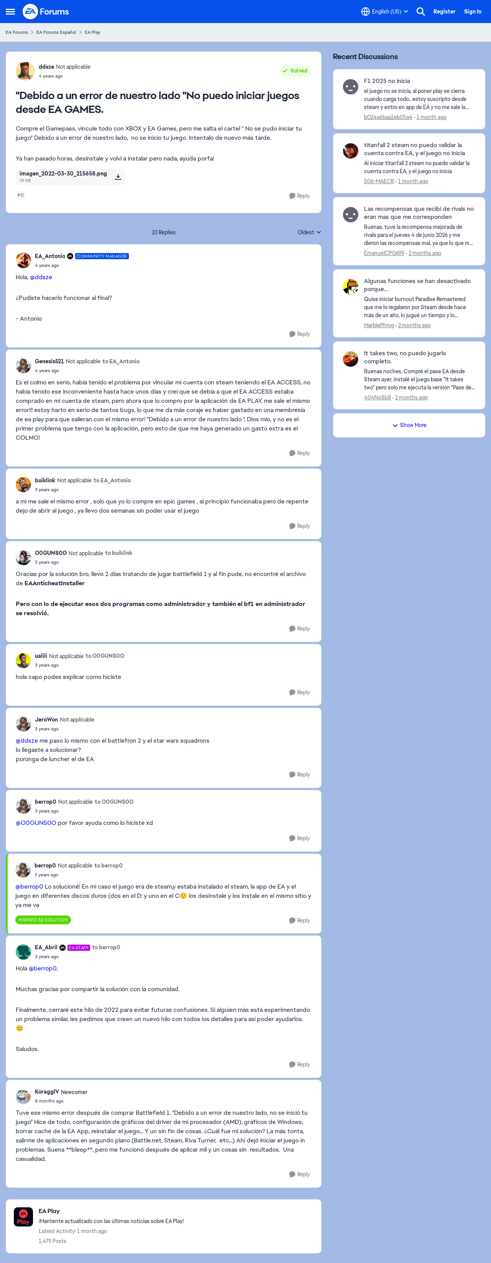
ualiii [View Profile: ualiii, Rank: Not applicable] (41, 655)
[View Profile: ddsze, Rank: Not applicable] (25, 71)
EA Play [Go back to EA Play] (92, 32)
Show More (409, 425)
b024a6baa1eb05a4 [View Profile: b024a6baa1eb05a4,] (388, 117)
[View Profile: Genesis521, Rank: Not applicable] (23, 365)
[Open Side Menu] (10, 11)
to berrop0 (108, 865)
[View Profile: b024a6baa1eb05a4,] (350, 86)
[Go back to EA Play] (111, 1211)
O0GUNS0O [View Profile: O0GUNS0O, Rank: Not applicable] (51, 553)
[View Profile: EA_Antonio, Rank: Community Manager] (23, 260)
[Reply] (299, 196)
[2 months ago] (423, 253)
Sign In (472, 11)
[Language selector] (385, 11)
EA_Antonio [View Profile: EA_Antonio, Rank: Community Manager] (50, 256)
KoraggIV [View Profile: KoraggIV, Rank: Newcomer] (47, 1091)
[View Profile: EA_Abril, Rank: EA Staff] (23, 952)
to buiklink (118, 553)
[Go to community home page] (46, 11)
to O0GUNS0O (105, 655)
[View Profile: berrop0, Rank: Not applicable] (23, 806)
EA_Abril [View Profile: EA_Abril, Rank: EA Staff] (46, 947)
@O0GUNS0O (36, 823)
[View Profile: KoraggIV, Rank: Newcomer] (23, 1096)
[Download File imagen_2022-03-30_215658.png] (118, 177)
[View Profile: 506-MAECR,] (350, 151)
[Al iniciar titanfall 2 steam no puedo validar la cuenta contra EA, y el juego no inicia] (419, 167)
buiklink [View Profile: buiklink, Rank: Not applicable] (45, 480)
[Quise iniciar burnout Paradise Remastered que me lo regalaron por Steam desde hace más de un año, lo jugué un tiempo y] (419, 307)
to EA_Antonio (121, 361)
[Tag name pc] (21, 195)
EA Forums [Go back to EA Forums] (17, 32)
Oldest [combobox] (309, 233)
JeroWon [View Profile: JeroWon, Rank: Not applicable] (46, 719)
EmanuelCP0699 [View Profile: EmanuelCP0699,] (384, 253)
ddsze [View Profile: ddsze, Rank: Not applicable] (46, 66)
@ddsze (41, 277)
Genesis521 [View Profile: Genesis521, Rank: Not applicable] (49, 361)
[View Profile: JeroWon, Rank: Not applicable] (23, 724)
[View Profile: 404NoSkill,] (350, 359)
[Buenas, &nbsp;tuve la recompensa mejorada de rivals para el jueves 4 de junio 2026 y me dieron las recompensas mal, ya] (419, 235)
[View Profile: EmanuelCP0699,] (350, 214)
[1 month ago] (430, 117)
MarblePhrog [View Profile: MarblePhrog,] (379, 325)
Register (444, 11)
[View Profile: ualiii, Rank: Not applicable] (23, 660)
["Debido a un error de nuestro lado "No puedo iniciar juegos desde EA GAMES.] (82, 265)
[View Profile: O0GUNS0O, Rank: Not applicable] (23, 557)
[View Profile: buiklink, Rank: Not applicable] (23, 484)
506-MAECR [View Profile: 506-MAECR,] (379, 180)
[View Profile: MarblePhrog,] (350, 287)
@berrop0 (29, 886)
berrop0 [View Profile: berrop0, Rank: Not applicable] (45, 801)
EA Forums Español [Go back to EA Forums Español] (56, 32)
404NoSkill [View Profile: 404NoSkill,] (377, 397)
